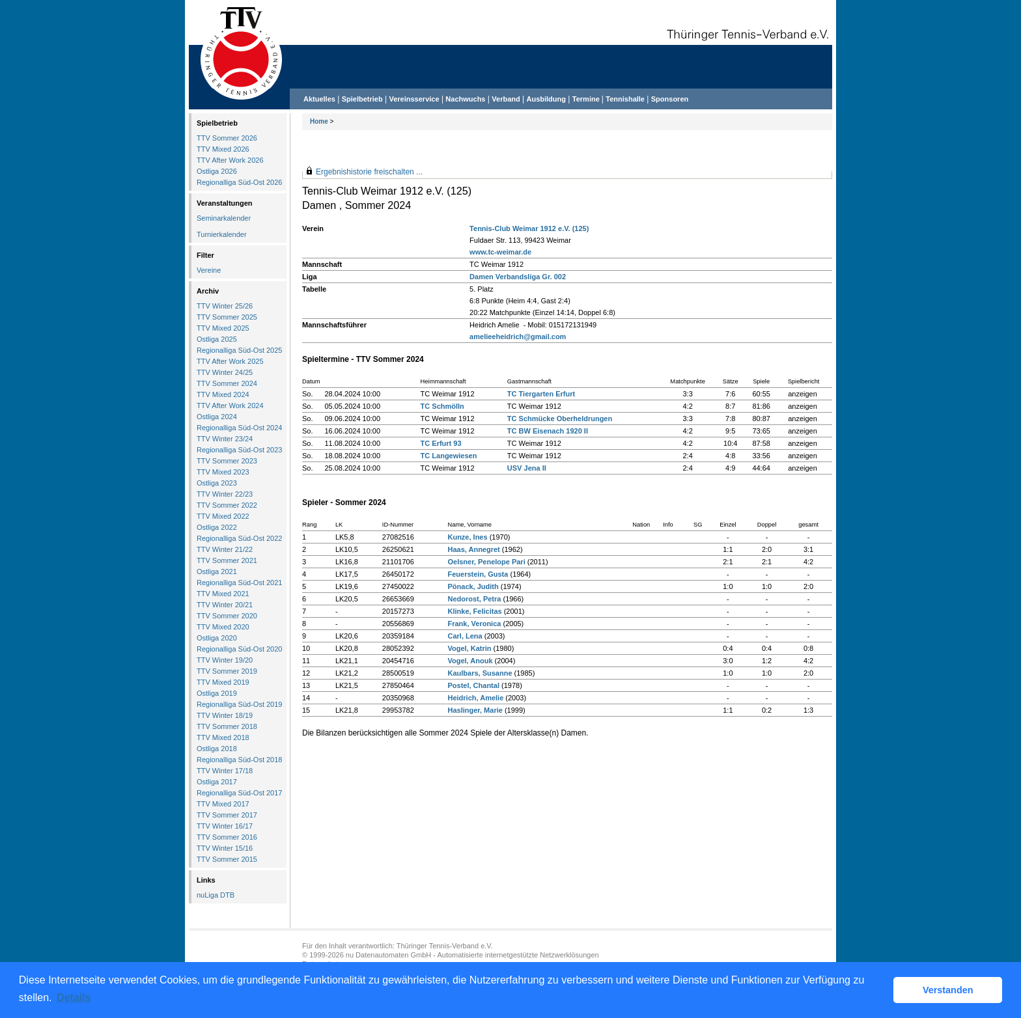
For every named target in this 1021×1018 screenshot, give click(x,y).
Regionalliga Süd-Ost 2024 (239, 428)
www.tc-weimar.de (500, 252)
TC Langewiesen (449, 456)
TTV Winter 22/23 (225, 494)
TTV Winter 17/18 (225, 771)
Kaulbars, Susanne (479, 673)
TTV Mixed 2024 (223, 394)
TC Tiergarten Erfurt (541, 394)
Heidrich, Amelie (475, 698)
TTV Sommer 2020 (227, 616)
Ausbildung (546, 99)
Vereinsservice (414, 99)
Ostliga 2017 (217, 782)
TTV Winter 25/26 (225, 306)
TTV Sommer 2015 (227, 859)
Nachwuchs (465, 99)
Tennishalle (625, 99)
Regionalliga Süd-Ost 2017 (239, 793)
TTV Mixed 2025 (223, 328)
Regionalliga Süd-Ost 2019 (239, 704)
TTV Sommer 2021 (227, 560)
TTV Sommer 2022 (227, 505)
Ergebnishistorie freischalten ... (369, 171)
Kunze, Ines (467, 537)
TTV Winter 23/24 (225, 439)
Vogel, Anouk (469, 661)
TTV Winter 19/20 (225, 660)
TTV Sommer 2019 (227, 671)
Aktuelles (319, 99)
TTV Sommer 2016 (227, 837)
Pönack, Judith (472, 586)
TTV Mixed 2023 (223, 472)
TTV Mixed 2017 (223, 804)
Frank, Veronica (474, 623)
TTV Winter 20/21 (225, 605)
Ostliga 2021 (217, 571)
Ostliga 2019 (217, 693)
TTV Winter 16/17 (225, 826)
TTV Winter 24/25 (225, 372)
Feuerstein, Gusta (477, 574)
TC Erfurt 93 (441, 443)
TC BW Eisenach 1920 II (547, 431)
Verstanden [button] (948, 990)
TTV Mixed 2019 (223, 682)
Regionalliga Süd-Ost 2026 (239, 182)
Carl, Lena (464, 636)
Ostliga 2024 (217, 416)
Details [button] (74, 997)
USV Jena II (526, 468)
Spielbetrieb (362, 99)
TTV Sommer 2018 (227, 726)
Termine (587, 99)
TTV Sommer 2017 (227, 815)
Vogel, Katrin (469, 648)
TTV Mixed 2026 (223, 149)
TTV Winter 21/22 (225, 549)
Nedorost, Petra (474, 599)
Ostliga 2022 (217, 527)
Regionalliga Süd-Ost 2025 (239, 350)
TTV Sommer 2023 (227, 461)
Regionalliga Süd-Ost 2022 (239, 538)
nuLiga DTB (215, 895)
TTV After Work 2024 (230, 405)
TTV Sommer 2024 (227, 383)
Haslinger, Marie (474, 710)
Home (319, 121)
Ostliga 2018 (217, 748)
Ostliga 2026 (217, 171)
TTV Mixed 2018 (223, 737)
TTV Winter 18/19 (225, 715)
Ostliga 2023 (217, 483)
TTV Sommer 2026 (227, 138)
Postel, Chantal (473, 685)
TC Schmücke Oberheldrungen (559, 418)
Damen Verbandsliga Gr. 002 (517, 277)
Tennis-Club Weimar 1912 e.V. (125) (529, 228)
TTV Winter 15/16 (225, 848)
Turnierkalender (222, 234)
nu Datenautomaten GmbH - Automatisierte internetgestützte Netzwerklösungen (472, 955)
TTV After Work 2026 (230, 160)
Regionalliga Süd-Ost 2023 (239, 450)
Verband (506, 99)
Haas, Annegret (473, 549)
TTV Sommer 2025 (227, 317)
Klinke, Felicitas (474, 611)
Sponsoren (669, 99)
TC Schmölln (442, 406)
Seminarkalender (224, 218)
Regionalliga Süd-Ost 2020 (239, 649)
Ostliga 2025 (217, 339)
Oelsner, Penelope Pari (486, 562)
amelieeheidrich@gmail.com (517, 336)
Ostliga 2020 (217, 638)
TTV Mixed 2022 (223, 516)
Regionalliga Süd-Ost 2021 (239, 582)
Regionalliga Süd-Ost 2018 (239, 760)
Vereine (209, 270)
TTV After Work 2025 (230, 361)
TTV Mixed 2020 (223, 627)
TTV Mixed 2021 (223, 594)
